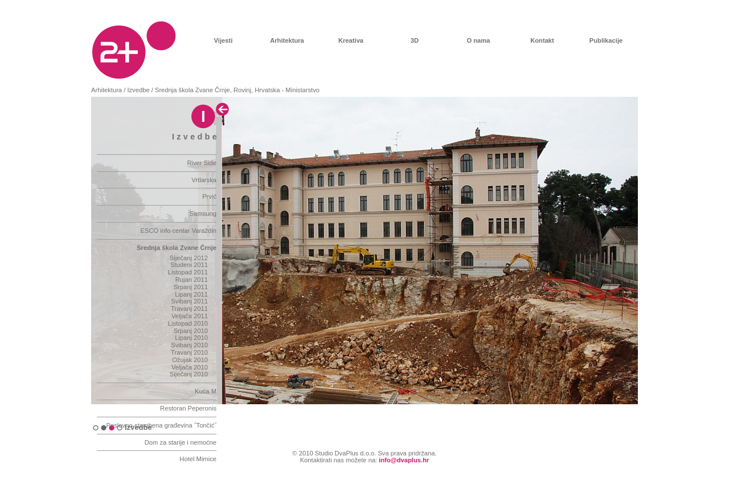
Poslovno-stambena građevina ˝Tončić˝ (161, 425)
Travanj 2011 (189, 308)
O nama (478, 40)
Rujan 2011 (191, 279)
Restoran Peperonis (188, 408)
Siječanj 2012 (189, 257)
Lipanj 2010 (191, 337)
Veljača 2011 (189, 316)
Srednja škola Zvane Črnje (176, 247)
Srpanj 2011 (191, 287)
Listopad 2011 (188, 272)
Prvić (209, 196)
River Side (201, 162)
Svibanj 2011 (189, 301)
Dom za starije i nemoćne (180, 442)
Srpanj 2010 (191, 330)
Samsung (203, 213)
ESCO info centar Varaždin (178, 230)
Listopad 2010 (188, 323)
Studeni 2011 (189, 264)
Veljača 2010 (189, 367)
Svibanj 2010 (189, 345)
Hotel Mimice (197, 458)
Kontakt (542, 40)
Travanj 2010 (189, 352)
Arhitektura (287, 40)
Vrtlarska (203, 179)
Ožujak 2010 (190, 359)
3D (415, 40)
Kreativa (350, 40)
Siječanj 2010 (189, 374)
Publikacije (605, 40)
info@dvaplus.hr (404, 460)
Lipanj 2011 (191, 294)
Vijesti (223, 40)
